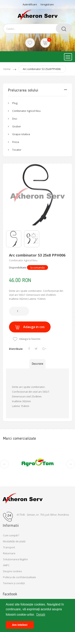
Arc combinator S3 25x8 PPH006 (42, 69)
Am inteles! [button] (20, 624)
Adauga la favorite (26, 339)
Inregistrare (47, 4)
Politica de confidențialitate (19, 577)
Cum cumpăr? (11, 535)
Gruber (16, 126)
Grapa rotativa (21, 134)
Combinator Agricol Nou (26, 111)
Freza (15, 142)
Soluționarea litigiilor (15, 559)
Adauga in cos (30, 327)
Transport (9, 547)
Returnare (9, 553)
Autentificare (30, 4)
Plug (14, 103)
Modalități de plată (14, 541)
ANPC (6, 565)
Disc (14, 118)
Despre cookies (12, 571)
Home (7, 69)
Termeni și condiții (14, 583)
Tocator (16, 149)
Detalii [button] (40, 614)
